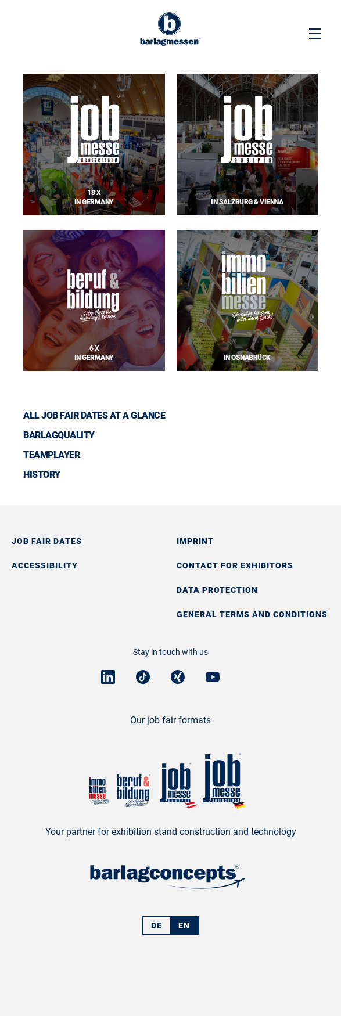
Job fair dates (47, 541)
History (41, 474)
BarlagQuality (59, 435)
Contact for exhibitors (235, 565)
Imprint (195, 541)
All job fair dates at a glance (94, 415)
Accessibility (45, 565)
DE (156, 925)
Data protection (217, 590)
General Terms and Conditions (252, 614)
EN (184, 925)
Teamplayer (51, 454)
